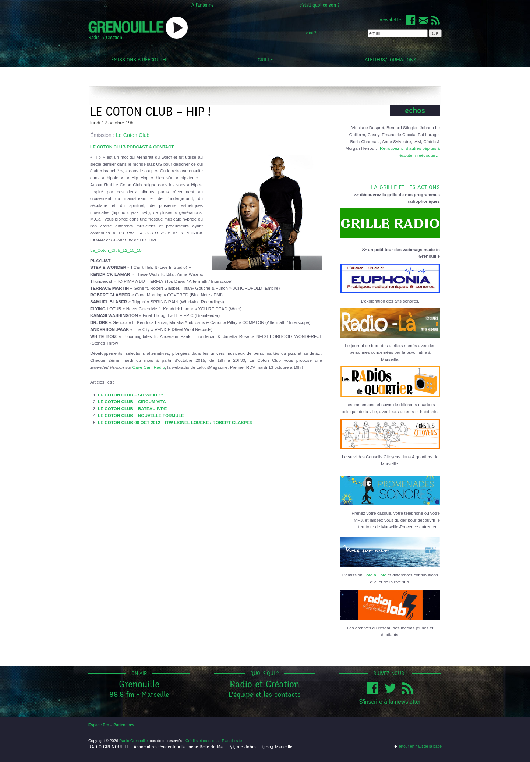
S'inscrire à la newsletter (390, 702)
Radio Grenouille (133, 741)
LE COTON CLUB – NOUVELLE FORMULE (141, 415)
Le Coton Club (132, 135)
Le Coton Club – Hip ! (150, 112)
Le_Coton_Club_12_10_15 (116, 250)
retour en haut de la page (420, 746)
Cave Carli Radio (148, 367)
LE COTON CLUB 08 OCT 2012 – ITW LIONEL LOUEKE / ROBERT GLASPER (175, 422)
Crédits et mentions (202, 741)
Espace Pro (98, 725)
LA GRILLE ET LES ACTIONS (390, 184)
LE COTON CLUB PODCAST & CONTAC (132, 146)
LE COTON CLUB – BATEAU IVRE (132, 408)
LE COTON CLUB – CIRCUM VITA (132, 401)
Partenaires (123, 725)
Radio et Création (264, 684)
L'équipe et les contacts (265, 694)
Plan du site (232, 741)
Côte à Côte (375, 574)
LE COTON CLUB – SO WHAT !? (130, 394)
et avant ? (308, 33)
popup (176, 28)
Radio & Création (105, 37)
